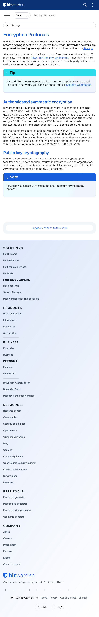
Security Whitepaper (78, 84)
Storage (88, 48)
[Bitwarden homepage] (18, 575)
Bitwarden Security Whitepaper (49, 57)
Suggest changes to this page (49, 227)
